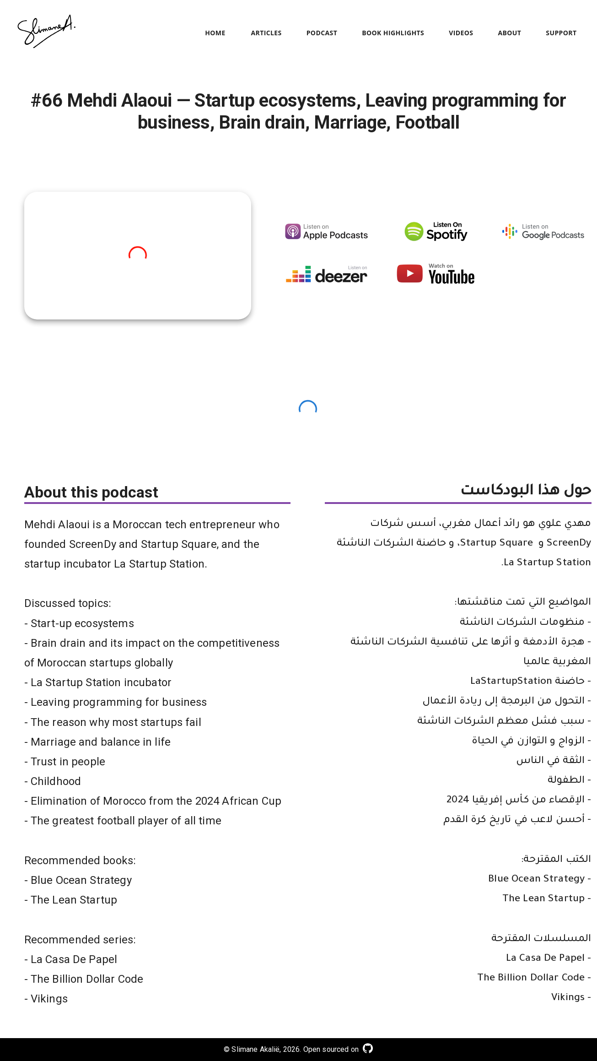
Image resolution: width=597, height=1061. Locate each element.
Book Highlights (393, 33)
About (509, 33)
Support (561, 33)
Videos (461, 33)
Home (215, 33)
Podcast (322, 33)
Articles (266, 33)
